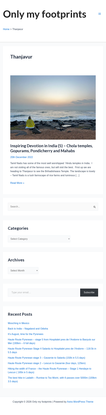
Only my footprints (44, 14)
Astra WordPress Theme (80, 401)
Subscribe (89, 292)
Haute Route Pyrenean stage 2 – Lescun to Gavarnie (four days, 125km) (47, 363)
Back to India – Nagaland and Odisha (28, 328)
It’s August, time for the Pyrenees (25, 334)
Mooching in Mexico (18, 323)
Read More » (17, 183)
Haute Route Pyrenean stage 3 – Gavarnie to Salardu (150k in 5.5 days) (46, 357)
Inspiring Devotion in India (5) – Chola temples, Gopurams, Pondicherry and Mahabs (51, 148)
